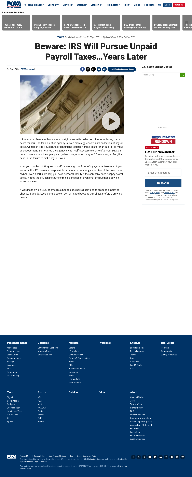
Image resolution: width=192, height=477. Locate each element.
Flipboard (155, 457)
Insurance (11, 365)
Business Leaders (77, 368)
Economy (52, 4)
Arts (132, 368)
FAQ (132, 411)
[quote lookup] (161, 75)
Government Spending (48, 348)
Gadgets (11, 404)
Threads (93, 69)
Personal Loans (14, 358)
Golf (40, 418)
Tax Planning (13, 375)
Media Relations (137, 415)
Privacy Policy (155, 193)
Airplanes (134, 361)
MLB (40, 404)
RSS (166, 457)
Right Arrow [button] (186, 22)
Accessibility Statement (141, 425)
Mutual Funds (75, 382)
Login (167, 5)
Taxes (60, 37)
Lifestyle (96, 4)
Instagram (144, 457)
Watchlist (82, 4)
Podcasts (149, 4)
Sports (42, 392)
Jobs (132, 401)
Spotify (177, 457)
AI (8, 418)
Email (104, 69)
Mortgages (12, 348)
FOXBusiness (27, 69)
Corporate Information (140, 418)
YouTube (149, 457)
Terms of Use (169, 193)
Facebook (82, 69)
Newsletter (171, 457)
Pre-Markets (74, 379)
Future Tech (12, 415)
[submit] (182, 75)
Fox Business (14, 4)
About (133, 392)
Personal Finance (33, 4)
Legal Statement (40, 462)
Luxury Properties (169, 355)
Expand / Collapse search (160, 5)
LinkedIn (160, 457)
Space (10, 421)
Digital (10, 397)
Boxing (41, 411)
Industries (73, 372)
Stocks (72, 348)
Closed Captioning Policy (141, 421)
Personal (165, 348)
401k (9, 368)
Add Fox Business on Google (123, 69)
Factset (93, 459)
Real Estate (112, 4)
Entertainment (136, 348)
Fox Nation (135, 432)
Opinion (73, 392)
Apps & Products (137, 439)
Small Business (45, 355)
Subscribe (163, 182)
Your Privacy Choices (57, 456)
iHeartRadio (182, 457)
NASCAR (42, 408)
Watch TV (179, 5)
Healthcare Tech (14, 411)
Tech (126, 4)
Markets (67, 4)
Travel (133, 355)
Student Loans (13, 351)
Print (99, 69)
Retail (71, 375)
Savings (10, 361)
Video (137, 4)
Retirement (12, 372)
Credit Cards (12, 355)
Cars (132, 358)
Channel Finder (137, 397)
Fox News (134, 428)
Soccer (41, 415)
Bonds (71, 361)
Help (71, 456)
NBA (40, 401)
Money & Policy (45, 351)
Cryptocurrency (76, 355)
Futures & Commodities (79, 358)
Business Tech (13, 408)
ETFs (71, 365)
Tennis (41, 421)
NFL (39, 397)
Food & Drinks (136, 365)
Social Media (13, 401)
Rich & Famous (137, 351)
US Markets (74, 351)
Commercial (166, 351)
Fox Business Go (137, 435)
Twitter (88, 69)
